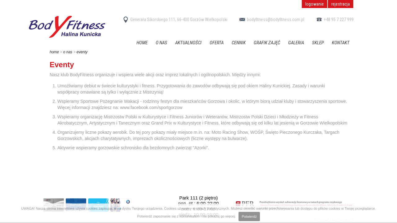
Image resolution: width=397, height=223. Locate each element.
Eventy (82, 52)
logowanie (314, 4)
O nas (161, 43)
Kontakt (341, 43)
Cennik (239, 43)
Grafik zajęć (267, 43)
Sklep (318, 43)
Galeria (296, 43)
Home (142, 43)
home (54, 52)
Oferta (217, 43)
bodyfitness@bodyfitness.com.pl (271, 19)
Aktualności (188, 43)
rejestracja (340, 4)
